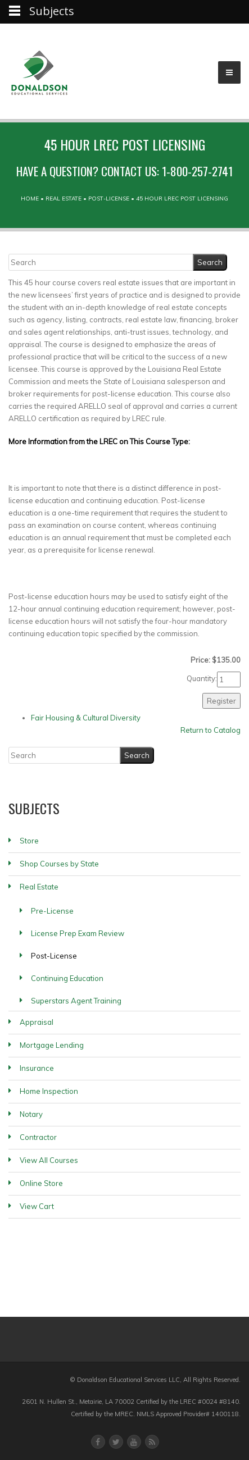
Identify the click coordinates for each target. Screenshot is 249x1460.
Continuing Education (67, 978)
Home (30, 198)
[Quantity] (229, 679)
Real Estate (64, 198)
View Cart (37, 1206)
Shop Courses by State (59, 863)
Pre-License (52, 910)
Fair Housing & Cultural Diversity (86, 717)
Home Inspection (49, 1091)
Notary (31, 1114)
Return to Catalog (210, 730)
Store (29, 840)
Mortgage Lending (52, 1045)
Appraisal (36, 1022)
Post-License (108, 198)
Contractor (38, 1137)
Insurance (37, 1068)
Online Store (41, 1183)
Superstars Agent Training (76, 1000)
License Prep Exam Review (77, 933)
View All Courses (49, 1160)
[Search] (101, 262)
